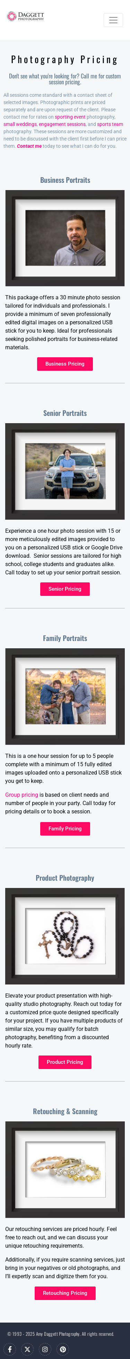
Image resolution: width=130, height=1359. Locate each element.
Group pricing (21, 795)
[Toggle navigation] (113, 20)
